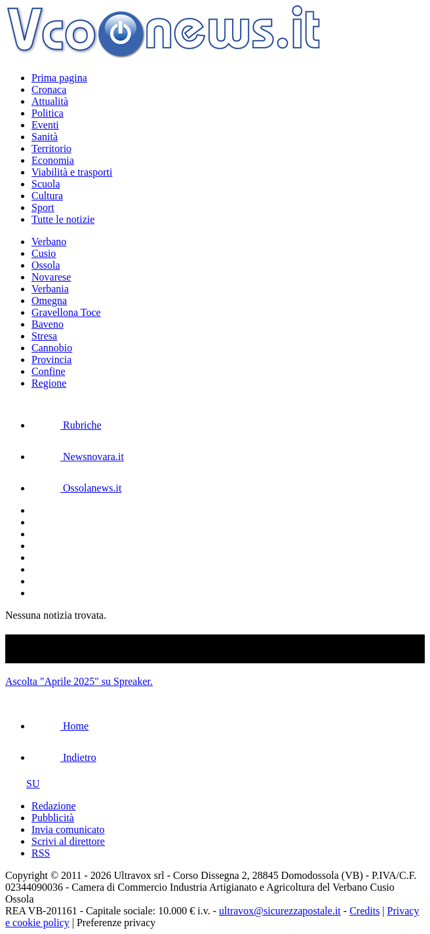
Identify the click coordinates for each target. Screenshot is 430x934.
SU (22, 783)
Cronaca (48, 89)
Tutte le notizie (62, 219)
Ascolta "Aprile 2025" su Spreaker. (79, 681)
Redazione (53, 805)
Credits (364, 910)
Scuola (45, 183)
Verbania (50, 288)
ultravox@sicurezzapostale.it (280, 910)
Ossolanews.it (76, 488)
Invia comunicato (68, 829)
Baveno (47, 324)
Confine (48, 371)
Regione (48, 383)
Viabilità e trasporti (71, 172)
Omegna (49, 300)
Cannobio (51, 347)
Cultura (47, 195)
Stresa (44, 335)
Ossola (45, 265)
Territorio (51, 148)
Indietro (63, 757)
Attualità (49, 101)
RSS (40, 853)
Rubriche (66, 425)
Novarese (51, 276)
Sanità (44, 136)
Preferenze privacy (116, 922)
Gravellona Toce (66, 312)
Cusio (43, 253)
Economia (52, 160)
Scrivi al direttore (68, 841)
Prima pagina (59, 77)
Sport (42, 207)
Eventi (45, 124)
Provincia (51, 359)
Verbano (48, 241)
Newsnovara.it (77, 456)
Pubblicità (52, 817)
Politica (47, 113)
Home (59, 725)
